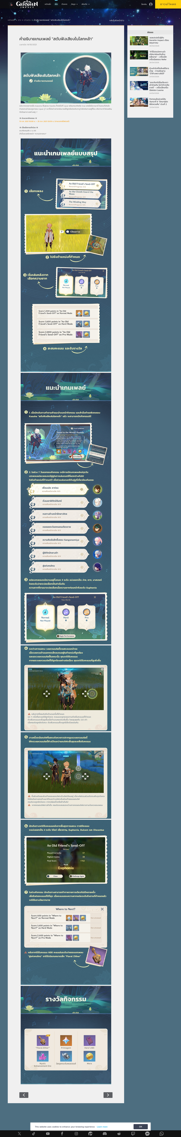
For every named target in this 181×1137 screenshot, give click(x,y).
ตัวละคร (64, 4)
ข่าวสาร (27, 20)
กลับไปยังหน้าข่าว (117, 20)
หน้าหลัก (48, 4)
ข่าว (56, 4)
